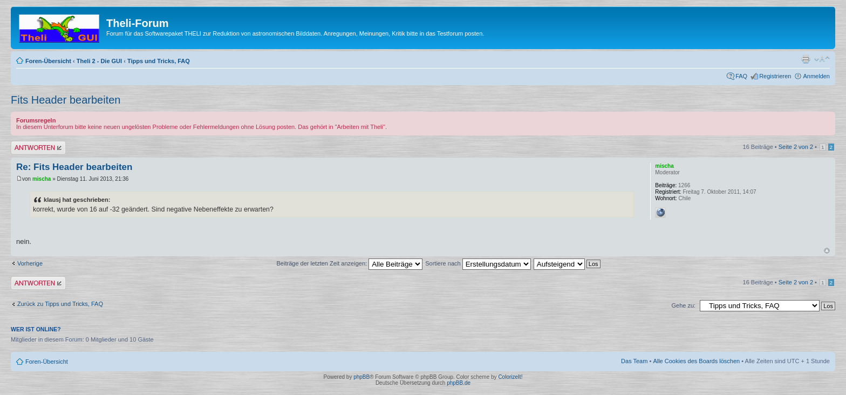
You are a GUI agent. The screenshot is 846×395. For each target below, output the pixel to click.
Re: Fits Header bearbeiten (74, 167)
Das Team (634, 361)
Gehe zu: (683, 305)
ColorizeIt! (510, 377)
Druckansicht (805, 59)
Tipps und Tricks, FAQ (158, 61)
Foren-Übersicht (48, 61)
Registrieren (775, 76)
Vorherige (30, 263)
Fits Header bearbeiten (65, 100)
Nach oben (827, 251)
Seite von (796, 147)
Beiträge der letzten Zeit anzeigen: (350, 263)
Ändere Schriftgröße (822, 59)
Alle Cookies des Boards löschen (696, 361)
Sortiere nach (477, 263)
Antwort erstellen (38, 147)
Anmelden (816, 76)
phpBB (361, 377)
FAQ (741, 76)
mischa (41, 179)
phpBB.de (458, 383)
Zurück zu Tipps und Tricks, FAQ (60, 304)
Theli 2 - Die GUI (99, 61)
